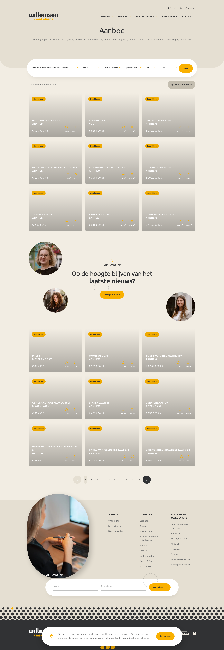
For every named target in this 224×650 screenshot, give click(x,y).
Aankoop (144, 526)
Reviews (175, 549)
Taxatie (143, 545)
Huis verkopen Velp (181, 559)
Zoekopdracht (170, 16)
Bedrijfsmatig (147, 556)
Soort (85, 67)
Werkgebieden (179, 538)
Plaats (65, 67)
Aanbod (105, 16)
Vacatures (176, 533)
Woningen (113, 521)
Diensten (123, 16)
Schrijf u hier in (112, 294)
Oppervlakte (131, 67)
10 (138, 479)
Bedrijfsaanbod (116, 531)
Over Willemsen (145, 16)
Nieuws (175, 543)
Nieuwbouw (114, 526)
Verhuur (144, 550)
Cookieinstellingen (139, 638)
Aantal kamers (111, 67)
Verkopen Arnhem (181, 564)
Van (148, 67)
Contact (186, 16)
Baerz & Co (146, 561)
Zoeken (186, 68)
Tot (163, 67)
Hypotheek (145, 566)
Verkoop (144, 521)
